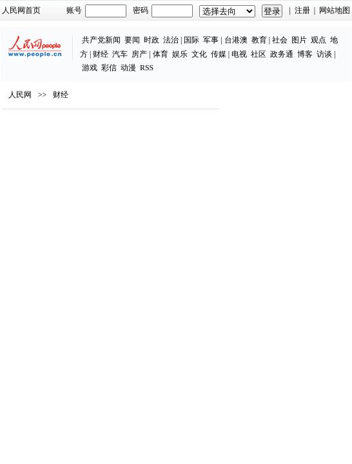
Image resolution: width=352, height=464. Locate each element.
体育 (160, 54)
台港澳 (236, 39)
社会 (280, 39)
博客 (305, 54)
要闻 (132, 39)
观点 (318, 39)
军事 (211, 39)
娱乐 (180, 54)
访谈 (324, 54)
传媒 (218, 54)
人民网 (20, 94)
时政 (151, 39)
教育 (259, 39)
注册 (302, 10)
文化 (199, 54)
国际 (191, 39)
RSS (146, 67)
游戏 (89, 67)
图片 (299, 39)
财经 (100, 54)
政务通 (281, 54)
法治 (171, 39)
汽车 (120, 54)
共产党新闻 (101, 39)
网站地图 (334, 10)
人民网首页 (21, 10)
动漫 (128, 67)
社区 (258, 54)
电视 (239, 54)
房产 (139, 54)
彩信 (109, 67)
